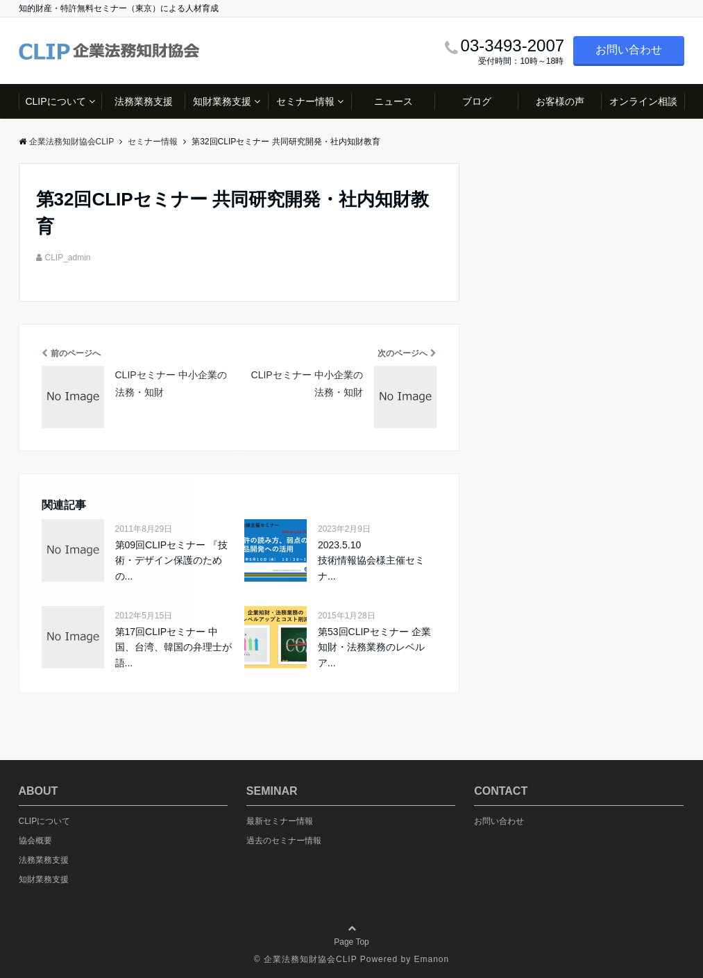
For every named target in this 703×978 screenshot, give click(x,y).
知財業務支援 (222, 101)
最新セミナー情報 (279, 821)
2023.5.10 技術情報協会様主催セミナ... (371, 560)
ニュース (393, 101)
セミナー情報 (305, 101)
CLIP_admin (68, 257)
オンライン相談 (643, 101)
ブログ (476, 101)
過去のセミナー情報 (283, 840)
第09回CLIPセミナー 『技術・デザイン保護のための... (171, 560)
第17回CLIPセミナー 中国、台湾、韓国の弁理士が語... (173, 647)
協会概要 (35, 840)
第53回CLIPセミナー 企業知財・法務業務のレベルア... (374, 647)
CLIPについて (55, 101)
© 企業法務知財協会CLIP (305, 959)
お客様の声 (560, 101)
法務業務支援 (144, 101)
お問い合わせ (628, 50)
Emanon (431, 959)
